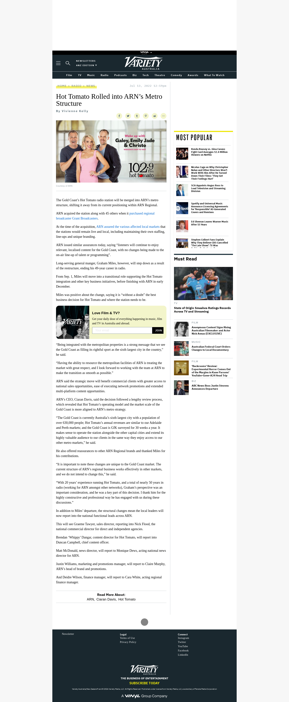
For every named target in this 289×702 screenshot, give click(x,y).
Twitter (182, 642)
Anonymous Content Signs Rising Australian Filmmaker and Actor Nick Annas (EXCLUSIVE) (211, 330)
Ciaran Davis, (106, 599)
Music (196, 342)
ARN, (91, 599)
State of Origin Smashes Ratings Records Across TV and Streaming (202, 309)
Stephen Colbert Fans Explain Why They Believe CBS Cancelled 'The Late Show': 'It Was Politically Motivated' (209, 244)
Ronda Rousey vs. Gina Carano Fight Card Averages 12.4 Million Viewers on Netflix (209, 152)
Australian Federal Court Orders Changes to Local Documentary (211, 348)
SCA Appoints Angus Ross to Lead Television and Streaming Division (208, 188)
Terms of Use (127, 638)
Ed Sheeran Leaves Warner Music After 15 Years (209, 223)
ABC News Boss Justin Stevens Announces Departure (210, 387)
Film (195, 322)
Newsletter (68, 634)
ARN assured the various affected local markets (128, 227)
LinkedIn (183, 654)
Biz (194, 381)
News (90, 85)
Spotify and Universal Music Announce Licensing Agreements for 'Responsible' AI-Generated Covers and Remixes (209, 208)
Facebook (183, 650)
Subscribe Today (144, 683)
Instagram (183, 638)
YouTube (183, 646)
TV (176, 303)
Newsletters (86, 60)
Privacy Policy (128, 642)
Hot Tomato (127, 599)
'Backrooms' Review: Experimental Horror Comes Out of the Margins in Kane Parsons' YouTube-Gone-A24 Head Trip (211, 371)
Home (62, 85)
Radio (77, 85)
